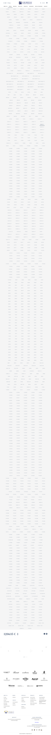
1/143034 (18, 277)
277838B (25, 41)
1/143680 (18, 156)
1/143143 (18, 448)
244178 (15, 242)
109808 (23, 368)
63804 (23, 279)
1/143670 (18, 161)
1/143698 (36, 145)
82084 (9, 352)
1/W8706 (43, 596)
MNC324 (40, 102)
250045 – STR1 (39, 625)
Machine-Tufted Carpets (33, 703)
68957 (41, 309)
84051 (22, 357)
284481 (40, 25)
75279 (41, 333)
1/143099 (18, 440)
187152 (21, 207)
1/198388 (17, 601)
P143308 (22, 478)
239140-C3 (9, 223)
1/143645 (40, 172)
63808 (35, 282)
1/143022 (10, 419)
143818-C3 (9, 210)
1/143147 (10, 255)
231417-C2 (11, 231)
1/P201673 (26, 596)
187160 (28, 207)
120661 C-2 (34, 121)
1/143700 (21, 145)
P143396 (36, 523)
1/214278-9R (34, 588)
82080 (35, 349)
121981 (43, 116)
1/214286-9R (41, 590)
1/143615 (40, 188)
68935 (9, 301)
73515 (29, 317)
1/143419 (40, 617)
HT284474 (22, 30)
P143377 (43, 513)
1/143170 (25, 462)
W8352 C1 (25, 502)
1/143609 (18, 580)
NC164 (22, 92)
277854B (10, 38)
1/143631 (33, 180)
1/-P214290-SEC (35, 596)
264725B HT (18, 57)
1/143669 (25, 161)
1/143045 (10, 274)
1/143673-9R (40, 545)
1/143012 (25, 405)
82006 (35, 344)
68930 (16, 298)
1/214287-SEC (8, 596)
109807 (30, 368)
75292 (41, 338)
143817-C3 (33, 210)
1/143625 (40, 183)
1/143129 (25, 443)
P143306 (14, 478)
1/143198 (40, 467)
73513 (41, 317)
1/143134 (33, 448)
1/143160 (40, 255)
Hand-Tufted (32, 701)
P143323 (29, 483)
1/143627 (25, 183)
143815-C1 (17, 218)
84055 (41, 357)
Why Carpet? (5, 703)
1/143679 (25, 156)
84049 (9, 357)
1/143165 (33, 258)
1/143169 (32, 459)
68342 (41, 293)
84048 (16, 357)
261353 (42, 65)
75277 (16, 336)
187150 (15, 207)
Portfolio (20, 6)
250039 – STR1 (30, 625)
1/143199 (18, 472)
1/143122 (40, 440)
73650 (41, 325)
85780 (43, 143)
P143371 (36, 513)
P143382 (29, 518)
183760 (36, 199)
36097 (31, 373)
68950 (41, 306)
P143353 (14, 263)
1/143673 (33, 159)
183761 (42, 199)
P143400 (17, 526)
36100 (29, 376)
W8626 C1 (34, 529)
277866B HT (33, 41)
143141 (14, 145)
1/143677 (40, 156)
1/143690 (18, 151)
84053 (35, 357)
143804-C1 (41, 234)
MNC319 (40, 105)
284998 (10, 19)
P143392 (7, 523)
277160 (43, 46)
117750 (9, 137)
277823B (43, 33)
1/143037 (40, 277)
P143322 (36, 483)
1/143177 (40, 472)
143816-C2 (33, 220)
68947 (16, 306)
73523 (22, 322)
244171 (15, 247)
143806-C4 (26, 226)
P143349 (40, 266)
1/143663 (33, 164)
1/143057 (33, 411)
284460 (29, 30)
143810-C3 (17, 226)
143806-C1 (33, 234)
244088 (22, 247)
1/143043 (18, 403)
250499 (35, 242)
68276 (16, 290)
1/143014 (18, 408)
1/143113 (32, 464)
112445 (42, 140)
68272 (16, 287)
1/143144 (25, 258)
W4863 (33, 601)
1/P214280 (33, 590)
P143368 (7, 513)
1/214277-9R (43, 588)
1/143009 (40, 403)
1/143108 (18, 456)
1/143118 (25, 459)
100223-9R (17, 365)
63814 (35, 285)
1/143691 (10, 151)
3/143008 (40, 400)
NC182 (9, 92)
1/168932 (10, 507)
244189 (8, 250)
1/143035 (25, 277)
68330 (29, 290)
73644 (35, 322)
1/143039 (33, 269)
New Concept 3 (41, 86)
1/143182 (33, 470)
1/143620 (18, 574)
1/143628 (18, 183)
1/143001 (28, 389)
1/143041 (10, 400)
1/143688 (33, 151)
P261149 (22, 62)
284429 (33, 25)
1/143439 (29, 628)
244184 (37, 239)
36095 (15, 381)
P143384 (14, 518)
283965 (29, 14)
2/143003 (43, 389)
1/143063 (33, 427)
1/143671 (10, 161)
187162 (35, 207)
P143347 (36, 494)
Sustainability (5, 704)
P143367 (14, 513)
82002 (28, 341)
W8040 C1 (28, 598)
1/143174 (18, 475)
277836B (40, 38)
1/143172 (11, 464)
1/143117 (18, 454)
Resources (31, 6)
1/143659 (25, 167)
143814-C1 (33, 218)
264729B (40, 54)
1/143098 (11, 443)
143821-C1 (34, 212)
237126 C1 (33, 620)
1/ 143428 (25, 612)
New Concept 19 (31, 81)
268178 (24, 19)
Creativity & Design (41, 698)
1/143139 (25, 451)
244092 (21, 250)
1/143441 (33, 609)
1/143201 (25, 475)
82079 (41, 349)
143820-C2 (27, 70)
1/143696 (10, 148)
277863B (18, 41)
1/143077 (18, 432)
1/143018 (40, 411)
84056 (22, 360)
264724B (10, 57)
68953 (22, 309)
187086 (35, 204)
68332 (16, 293)
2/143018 (25, 411)
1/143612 (25, 191)
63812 (10, 285)
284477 (15, 33)
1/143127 (40, 448)
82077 (16, 349)
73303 (41, 314)
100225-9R (34, 365)
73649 (9, 328)
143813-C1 (25, 234)
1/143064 (40, 416)
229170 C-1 (18, 604)
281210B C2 (8, 33)
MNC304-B (40, 113)
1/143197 (33, 472)
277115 (15, 46)
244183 (43, 239)
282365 (7, 11)
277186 (22, 49)
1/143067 (18, 395)
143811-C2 (17, 234)
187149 (8, 207)
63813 (41, 282)
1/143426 (10, 609)
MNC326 (26, 102)
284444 (33, 22)
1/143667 (40, 161)
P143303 (43, 263)
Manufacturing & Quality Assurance (42, 701)
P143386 (7, 521)
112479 (15, 140)
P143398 (21, 523)
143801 (41, 231)
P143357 (18, 499)
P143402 (10, 529)
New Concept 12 (10, 86)
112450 (22, 140)
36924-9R (29, 381)
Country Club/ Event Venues (25, 697)
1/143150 (10, 258)
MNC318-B (10, 108)
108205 (7, 145)
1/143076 (18, 435)
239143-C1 (18, 212)
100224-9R (42, 365)
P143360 (7, 510)
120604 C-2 (34, 129)
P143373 (22, 513)
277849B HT (10, 41)
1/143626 (33, 183)
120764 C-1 (9, 121)
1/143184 (25, 470)
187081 (8, 204)
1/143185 (10, 470)
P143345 (32, 266)
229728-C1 (19, 231)
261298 (40, 57)
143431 (18, 612)
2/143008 (33, 397)
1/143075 (10, 408)
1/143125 (40, 443)
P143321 (43, 483)
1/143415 (32, 612)
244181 (8, 242)
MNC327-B (19, 102)
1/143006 (25, 392)
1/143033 (10, 277)
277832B (41, 41)
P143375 (14, 515)
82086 (35, 352)
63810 (22, 282)
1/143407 (10, 617)
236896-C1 (41, 210)
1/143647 (25, 172)
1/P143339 (26, 491)
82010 (9, 346)
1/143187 (40, 464)
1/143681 (10, 156)
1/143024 (18, 269)
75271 (16, 333)
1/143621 (25, 574)
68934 (16, 301)
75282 (22, 336)
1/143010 (10, 397)
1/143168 (40, 459)
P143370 (36, 510)
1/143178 (40, 470)
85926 (42, 384)
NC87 (9, 94)
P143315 (10, 266)
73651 (35, 325)
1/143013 (18, 405)
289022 (29, 11)
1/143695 (18, 148)
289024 (14, 11)
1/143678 (33, 156)
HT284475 (26, 25)
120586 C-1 (17, 132)
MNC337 (21, 97)
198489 (36, 116)
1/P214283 (25, 593)
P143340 (7, 494)
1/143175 (10, 475)
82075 (22, 346)
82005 (41, 341)
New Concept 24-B (36, 78)
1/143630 (40, 180)
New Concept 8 (21, 86)
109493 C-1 (24, 373)
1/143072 (33, 400)
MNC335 (36, 97)
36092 (43, 381)
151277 (21, 389)
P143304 (40, 475)
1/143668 (33, 161)
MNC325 (33, 102)
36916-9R (36, 381)
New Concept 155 (37, 70)
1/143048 (10, 271)
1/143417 (11, 612)
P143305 (7, 478)
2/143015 (25, 408)
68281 (35, 290)
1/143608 (10, 580)
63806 (9, 282)
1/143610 (40, 191)
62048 (43, 598)
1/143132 (40, 451)
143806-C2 (16, 239)
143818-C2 (10, 218)
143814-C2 (41, 218)
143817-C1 (33, 215)
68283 (35, 287)
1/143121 (33, 443)
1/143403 (25, 620)
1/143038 (9, 279)
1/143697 (43, 145)
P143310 (43, 478)
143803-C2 (19, 70)
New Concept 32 (14, 78)
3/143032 (40, 271)
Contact (45, 6)
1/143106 (25, 456)
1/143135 (33, 440)
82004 (9, 344)
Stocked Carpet (32, 704)
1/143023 (10, 269)
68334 (29, 293)
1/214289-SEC (33, 593)
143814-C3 (17, 210)
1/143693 (33, 148)
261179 (15, 65)
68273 (9, 287)
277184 (15, 49)
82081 (29, 349)
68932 (35, 298)
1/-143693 (33, 534)
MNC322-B (18, 105)
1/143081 (40, 435)
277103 (8, 46)
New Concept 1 (20, 89)
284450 (33, 27)
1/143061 (25, 395)
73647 (16, 325)
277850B (36, 33)
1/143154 (42, 250)
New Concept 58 (20, 73)
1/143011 (33, 405)
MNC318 (17, 108)
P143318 (21, 483)
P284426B (18, 22)
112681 (28, 137)
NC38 (21, 94)
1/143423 (26, 604)
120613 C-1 (17, 129)
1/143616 (32, 188)
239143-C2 (42, 223)
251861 (36, 62)
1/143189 (33, 467)
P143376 (7, 515)
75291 (9, 341)
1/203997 (40, 620)
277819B (36, 35)
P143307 (29, 478)
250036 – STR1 (11, 625)
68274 (29, 287)
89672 (41, 360)
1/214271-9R (8, 588)
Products (26, 6)
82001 (35, 341)
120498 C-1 (34, 132)
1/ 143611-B (25, 577)
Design (10, 6)
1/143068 (10, 395)
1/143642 (25, 175)
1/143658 (33, 167)
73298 (9, 314)
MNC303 (8, 116)
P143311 (36, 478)
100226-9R (16, 368)
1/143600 (40, 196)
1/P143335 (18, 491)
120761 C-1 (17, 121)
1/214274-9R (25, 588)
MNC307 (25, 113)
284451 (22, 33)
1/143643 (18, 175)
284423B (40, 22)
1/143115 (10, 459)
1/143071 (18, 397)
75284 (9, 338)
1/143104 (25, 454)
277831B (21, 35)
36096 (44, 373)
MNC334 (43, 97)
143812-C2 (10, 234)
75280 (35, 336)
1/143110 (18, 459)
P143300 (22, 263)
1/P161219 (18, 502)
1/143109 (18, 462)
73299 (35, 314)
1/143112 (10, 456)
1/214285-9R (8, 593)
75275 (29, 333)
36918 (42, 376)
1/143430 (40, 612)
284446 (36, 30)
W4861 (10, 601)
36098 (37, 373)
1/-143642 (25, 561)
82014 (29, 346)
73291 (29, 309)
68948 (9, 306)
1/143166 (18, 451)
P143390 (29, 521)
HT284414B (26, 22)
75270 (22, 330)
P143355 (32, 499)
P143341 (40, 491)
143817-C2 (25, 220)
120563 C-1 (26, 132)
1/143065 (18, 419)
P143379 (43, 515)
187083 (15, 204)
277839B (25, 38)
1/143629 (10, 183)
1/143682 (40, 153)
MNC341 (34, 94)
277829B (43, 35)
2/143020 (10, 416)
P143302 (36, 263)
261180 (22, 65)
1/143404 (10, 620)
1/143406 (8, 199)
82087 (29, 352)
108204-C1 (17, 143)
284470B (18, 27)
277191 (28, 49)
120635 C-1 (42, 124)
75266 (9, 330)
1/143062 (40, 395)
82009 (16, 346)
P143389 (36, 521)
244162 (42, 242)
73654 (22, 328)
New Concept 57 (31, 73)
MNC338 (14, 97)
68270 (28, 285)
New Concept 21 (21, 81)
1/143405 (17, 620)
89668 (35, 360)
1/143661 (10, 167)
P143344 (14, 494)
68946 (22, 306)
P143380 (36, 515)
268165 (22, 14)
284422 (31, 19)
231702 (35, 250)
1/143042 (25, 403)
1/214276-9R (9, 590)
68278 (41, 287)
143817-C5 (26, 215)
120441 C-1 (42, 132)
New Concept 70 (9, 73)
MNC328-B (11, 102)
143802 (26, 231)
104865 (24, 143)
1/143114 (40, 456)
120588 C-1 (9, 132)
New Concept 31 (25, 78)
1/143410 (41, 604)
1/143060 (18, 416)
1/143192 (18, 467)
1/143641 (33, 175)
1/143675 (18, 159)
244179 (28, 250)
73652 (35, 328)
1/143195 (25, 472)
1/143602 (25, 196)
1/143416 (25, 617)
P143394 (14, 523)
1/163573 (15, 373)
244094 (35, 247)
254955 (43, 62)
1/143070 (10, 435)
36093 (9, 376)
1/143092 (25, 440)
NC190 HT (35, 89)
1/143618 (18, 188)
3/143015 (33, 408)
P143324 (14, 486)
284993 (15, 14)
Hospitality (22, 700)
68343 (35, 293)
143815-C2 (17, 220)
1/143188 (10, 467)
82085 (41, 352)
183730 (22, 199)
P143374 (21, 515)
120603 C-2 (42, 129)
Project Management (42, 697)
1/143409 (18, 617)
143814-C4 (9, 220)
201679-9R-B (17, 596)
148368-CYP (18, 529)
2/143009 (18, 400)
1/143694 (25, 148)
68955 (9, 309)
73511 (16, 317)
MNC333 (11, 100)
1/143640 (40, 175)
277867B (14, 35)
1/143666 (10, 164)
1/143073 (10, 403)
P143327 (29, 486)
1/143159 (40, 258)
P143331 (43, 486)
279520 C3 (11, 25)
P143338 (33, 491)
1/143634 (10, 180)
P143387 (43, 518)
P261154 (15, 62)
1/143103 (33, 456)
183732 (29, 199)
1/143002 (18, 392)
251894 (29, 62)
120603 (14, 389)
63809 (29, 282)
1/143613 (18, 191)
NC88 (42, 92)
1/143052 (25, 435)
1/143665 (18, 164)
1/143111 (40, 454)
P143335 (18, 266)
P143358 (10, 502)
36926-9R (8, 381)
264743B (18, 54)
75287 (41, 336)
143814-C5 (25, 218)
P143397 (29, 523)
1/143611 (32, 191)
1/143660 (18, 167)
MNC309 (10, 113)
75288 (29, 338)
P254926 (8, 62)
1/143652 (18, 558)
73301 (22, 314)
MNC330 (32, 100)
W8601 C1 (40, 526)
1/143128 (10, 451)
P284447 (10, 22)
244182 (28, 247)
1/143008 (40, 397)
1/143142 (10, 448)
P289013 (17, 19)
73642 (9, 325)
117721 (22, 137)
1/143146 (18, 255)
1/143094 (10, 440)
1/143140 (33, 454)
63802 (36, 279)
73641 (16, 322)
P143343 (21, 494)
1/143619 (10, 188)
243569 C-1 (22, 628)
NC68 (15, 94)
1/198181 (21, 531)
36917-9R (16, 376)
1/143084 (40, 424)
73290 (35, 309)
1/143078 (25, 424)
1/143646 (33, 172)
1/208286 (9, 585)
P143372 (29, 513)
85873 (31, 143)
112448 (35, 140)
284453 (14, 30)
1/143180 (18, 470)
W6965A (20, 598)
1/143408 (40, 601)
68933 (28, 298)
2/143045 (18, 274)
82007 (29, 344)
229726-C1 (10, 212)
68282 (41, 285)
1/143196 (25, 467)
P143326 (36, 486)
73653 (29, 328)
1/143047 (40, 274)
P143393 (43, 521)
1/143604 (10, 196)
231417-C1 (8, 239)
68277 (9, 290)
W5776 (7, 531)
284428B (40, 27)
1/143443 (33, 617)
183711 (16, 199)
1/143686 (10, 153)
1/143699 (28, 145)
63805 (16, 282)
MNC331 (25, 100)
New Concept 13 (41, 84)
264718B (25, 54)
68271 (22, 285)
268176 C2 (21, 11)
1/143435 (25, 609)
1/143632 (25, 180)
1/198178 (14, 531)
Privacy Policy (37, 722)
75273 (41, 330)
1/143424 (40, 609)
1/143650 (18, 172)
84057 (16, 360)
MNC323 (10, 105)
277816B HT (33, 38)
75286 (35, 338)
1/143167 (11, 462)
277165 (36, 46)
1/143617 (25, 188)
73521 (9, 322)
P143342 (29, 494)
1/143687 (40, 151)
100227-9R (8, 368)
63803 (29, 279)
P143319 (14, 483)
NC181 (16, 92)
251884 (28, 65)
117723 (15, 137)
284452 (18, 25)
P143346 (43, 494)
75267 (41, 328)
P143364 (29, 510)
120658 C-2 (17, 124)
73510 (22, 317)
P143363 (25, 507)
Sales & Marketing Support (42, 700)
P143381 (29, 515)
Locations (14, 703)
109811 (37, 368)
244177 (22, 242)
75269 (29, 330)
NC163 (29, 92)
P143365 (21, 510)
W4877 (41, 529)
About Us (5, 6)
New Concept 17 (41, 81)
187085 (29, 204)
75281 (29, 336)
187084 (22, 204)
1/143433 (18, 609)
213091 (17, 585)
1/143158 (18, 258)
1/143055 (10, 411)
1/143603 (18, 196)
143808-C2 (9, 226)
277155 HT (22, 46)
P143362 (33, 507)
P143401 (10, 526)
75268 (35, 330)
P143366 (14, 510)
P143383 (21, 518)
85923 (9, 384)
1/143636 (10, 566)
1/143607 (10, 582)
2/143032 (33, 271)
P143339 (25, 266)
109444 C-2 (8, 143)
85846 (37, 143)
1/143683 (33, 153)
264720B (33, 57)
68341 (22, 298)
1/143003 (10, 392)
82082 (22, 352)
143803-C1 (34, 231)
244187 (23, 239)
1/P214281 (25, 590)
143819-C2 (17, 223)
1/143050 (40, 432)
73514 (35, 317)
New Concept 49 (41, 73)
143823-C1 (10, 215)
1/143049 (18, 271)
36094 (23, 376)
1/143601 (33, 196)
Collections (14, 697)
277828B (7, 35)
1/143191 (18, 464)
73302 (10, 317)
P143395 (43, 523)
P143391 (21, 521)
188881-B (40, 502)
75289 (22, 338)
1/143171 (40, 462)
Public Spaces (23, 701)
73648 (16, 328)
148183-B (40, 499)
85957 (36, 384)
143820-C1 (34, 223)
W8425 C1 (18, 507)
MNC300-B (23, 116)
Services (15, 6)
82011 (42, 344)
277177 (8, 49)
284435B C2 (11, 27)
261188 (12, 70)
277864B (29, 35)
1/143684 (25, 153)
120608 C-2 (25, 129)
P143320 (7, 483)
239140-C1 (41, 220)
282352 (35, 14)
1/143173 (33, 462)
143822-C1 (42, 207)
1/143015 (40, 405)
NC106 (35, 92)
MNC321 (25, 105)
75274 (35, 333)
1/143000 (36, 389)
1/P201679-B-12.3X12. (11, 598)
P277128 (35, 49)
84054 (9, 360)
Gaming (22, 698)
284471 (43, 30)
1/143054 (33, 435)
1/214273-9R (32, 585)
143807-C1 (42, 226)
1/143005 (33, 392)
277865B (17, 38)
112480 (8, 140)
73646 (22, 325)
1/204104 (32, 526)
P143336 (10, 491)
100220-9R (9, 365)
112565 (42, 137)
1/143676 (10, 159)
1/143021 (33, 416)
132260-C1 (26, 529)
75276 (22, 333)
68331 (22, 293)
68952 (29, 306)
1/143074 (33, 403)
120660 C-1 (8, 373)
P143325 (7, 486)
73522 (28, 322)
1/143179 (10, 472)
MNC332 (18, 100)
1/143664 (25, 164)
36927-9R (22, 384)
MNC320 (33, 105)
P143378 (7, 518)
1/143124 (18, 443)
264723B (26, 57)
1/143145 (25, 255)
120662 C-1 (25, 121)
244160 (8, 247)
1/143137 (11, 454)
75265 (16, 330)
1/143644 (10, 175)
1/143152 (32, 255)
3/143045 (25, 274)
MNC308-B (18, 113)
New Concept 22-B (9, 81)
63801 (16, 279)
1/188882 (33, 502)
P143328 (22, 486)
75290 (16, 341)
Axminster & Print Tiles (33, 700)
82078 (9, 349)
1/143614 (10, 191)
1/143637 (18, 566)
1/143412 (33, 604)
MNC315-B (41, 108)
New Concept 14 (31, 84)
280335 (43, 11)
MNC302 (15, 116)
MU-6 (30, 116)
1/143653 (25, 558)
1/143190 (25, 464)
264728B (32, 54)
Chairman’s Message (6, 701)
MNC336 (29, 97)
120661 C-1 (42, 121)
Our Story (5, 700)
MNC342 (27, 94)
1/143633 (18, 180)
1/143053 (33, 432)
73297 (16, 314)
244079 (28, 242)
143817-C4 (18, 215)
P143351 (10, 499)
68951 (35, 306)
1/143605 (33, 580)
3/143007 (11, 405)
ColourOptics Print (32, 698)
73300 (28, 314)
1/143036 (33, 277)
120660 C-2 (9, 124)
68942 (41, 301)
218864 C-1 (25, 601)
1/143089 (10, 432)
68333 (9, 293)
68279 (22, 290)
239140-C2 (26, 212)
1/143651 (10, 172)
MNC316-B (33, 108)
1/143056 (40, 408)
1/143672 (40, 159)
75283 (16, 338)
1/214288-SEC (42, 593)
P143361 (40, 507)
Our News (5, 697)
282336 (42, 14)
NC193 (28, 89)
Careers (5, 707)
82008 (22, 344)
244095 (42, 247)
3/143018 (18, 411)
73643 (41, 322)
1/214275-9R (17, 588)
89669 (29, 360)
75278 (10, 336)
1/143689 (25, 151)
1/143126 (25, 448)
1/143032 (25, 271)
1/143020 (25, 416)
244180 (15, 250)
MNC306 (32, 113)
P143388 (36, 518)
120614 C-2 (9, 129)
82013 (35, 346)
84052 (29, 357)
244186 (30, 239)
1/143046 (33, 274)
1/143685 (18, 153)
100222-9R (25, 365)
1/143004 (40, 392)
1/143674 (25, 159)
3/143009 (25, 397)
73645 (29, 325)
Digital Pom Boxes (38, 6)
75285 (22, 341)
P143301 (29, 263)
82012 (41, 346)
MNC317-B (25, 108)
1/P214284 (17, 593)
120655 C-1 (34, 124)
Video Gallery (5, 698)
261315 (35, 65)
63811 (16, 285)
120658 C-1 (26, 124)
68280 (41, 290)
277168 (42, 49)
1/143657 (40, 167)
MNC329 (39, 100)
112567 (35, 137)
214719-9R (10, 604)
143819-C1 (25, 210)
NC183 (42, 89)
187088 (42, 204)
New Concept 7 (31, 86)
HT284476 (26, 27)
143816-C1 (41, 212)
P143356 (25, 499)
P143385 (14, 521)
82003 (16, 344)
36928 (22, 381)
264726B (11, 54)
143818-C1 (41, 215)
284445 (7, 30)
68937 (35, 301)
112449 (29, 140)
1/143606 (40, 580)
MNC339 (7, 97)
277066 (29, 46)
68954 (16, 309)
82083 (16, 352)
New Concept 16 (10, 84)
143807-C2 (34, 226)
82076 (22, 349)
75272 (10, 333)
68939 (22, 301)
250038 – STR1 (20, 625)
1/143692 (40, 148)
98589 (29, 384)
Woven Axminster (32, 697)
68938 (29, 301)
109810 (43, 368)
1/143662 (40, 164)
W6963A (36, 531)
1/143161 (7, 263)
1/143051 (33, 395)
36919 (36, 376)
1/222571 (35, 598)
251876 (8, 65)
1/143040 (40, 269)
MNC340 (41, 94)
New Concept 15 (20, 84)
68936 (41, 298)
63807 (42, 279)
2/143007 (25, 400)
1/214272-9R (40, 585)
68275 (22, 287)
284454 (29, 33)
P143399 (25, 526)
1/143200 (33, 475)
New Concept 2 (10, 89)
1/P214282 (18, 590)
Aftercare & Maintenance (42, 703)
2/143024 (25, 269)
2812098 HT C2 (39, 19)
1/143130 (33, 451)
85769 (15, 384)
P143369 (43, 510)
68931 (9, 298)
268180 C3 (36, 11)
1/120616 (7, 389)
